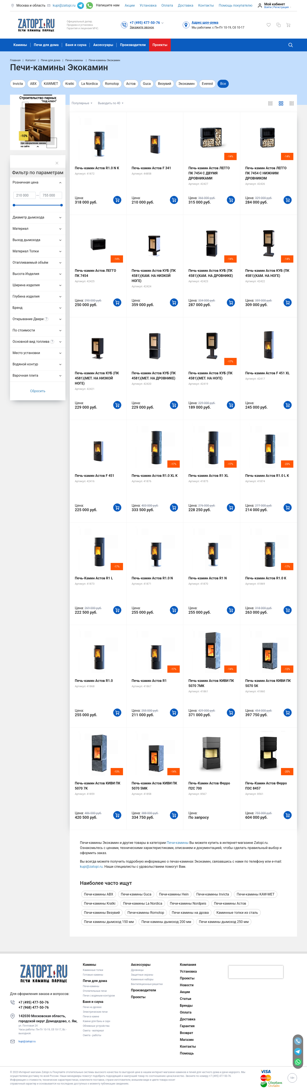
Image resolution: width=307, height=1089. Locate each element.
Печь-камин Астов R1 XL (208, 476)
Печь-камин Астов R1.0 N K (97, 168)
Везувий (164, 84)
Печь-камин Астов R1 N (207, 578)
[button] (147, 22)
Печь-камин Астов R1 (149, 681)
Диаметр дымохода (28, 217)
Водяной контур (25, 364)
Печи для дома (46, 45)
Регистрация (281, 7)
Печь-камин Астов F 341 (151, 168)
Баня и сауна (75, 45)
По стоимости (24, 330)
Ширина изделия (26, 285)
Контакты (206, 5)
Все (223, 84)
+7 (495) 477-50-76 (34, 1002)
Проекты (159, 45)
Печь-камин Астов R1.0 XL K (155, 476)
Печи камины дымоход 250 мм (224, 922)
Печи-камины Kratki (99, 903)
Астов (131, 84)
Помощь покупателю (235, 5)
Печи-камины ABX (98, 894)
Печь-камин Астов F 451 (94, 476)
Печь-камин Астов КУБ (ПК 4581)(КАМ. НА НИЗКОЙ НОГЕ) (154, 276)
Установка (148, 5)
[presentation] (256, 972)
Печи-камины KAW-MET (255, 894)
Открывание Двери (28, 319)
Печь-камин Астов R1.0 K (265, 578)
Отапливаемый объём (30, 262)
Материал (20, 229)
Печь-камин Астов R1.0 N (152, 578)
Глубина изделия (26, 296)
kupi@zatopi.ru (64, 5)
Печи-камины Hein (174, 894)
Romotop (112, 84)
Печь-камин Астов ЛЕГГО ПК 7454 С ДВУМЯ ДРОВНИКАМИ (209, 173)
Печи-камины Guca (136, 894)
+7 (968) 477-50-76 (34, 1007)
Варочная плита (25, 375)
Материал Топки (26, 251)
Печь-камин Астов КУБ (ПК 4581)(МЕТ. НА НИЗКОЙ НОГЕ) (97, 378)
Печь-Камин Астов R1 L (94, 578)
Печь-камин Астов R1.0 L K (267, 476)
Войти (267, 7)
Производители (133, 45)
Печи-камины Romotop (145, 913)
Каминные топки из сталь (237, 913)
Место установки (26, 353)
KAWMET (51, 84)
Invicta (18, 84)
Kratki (69, 84)
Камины (20, 45)
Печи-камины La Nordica (142, 903)
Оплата (167, 5)
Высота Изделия (26, 274)
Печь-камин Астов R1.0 (94, 681)
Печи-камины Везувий (102, 913)
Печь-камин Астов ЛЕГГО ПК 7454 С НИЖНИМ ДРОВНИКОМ (266, 173)
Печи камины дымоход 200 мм (166, 922)
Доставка (185, 5)
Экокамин (186, 84)
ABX (33, 84)
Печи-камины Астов (230, 903)
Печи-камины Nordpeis (188, 903)
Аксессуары (103, 45)
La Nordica (89, 84)
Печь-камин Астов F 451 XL (267, 373)
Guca (147, 84)
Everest (207, 84)
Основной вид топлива (31, 342)
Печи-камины (177, 843)
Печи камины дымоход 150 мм (109, 922)
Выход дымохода (26, 240)
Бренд (17, 308)
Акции (130, 5)
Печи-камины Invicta (212, 894)
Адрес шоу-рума (205, 22)
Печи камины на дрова (190, 913)
